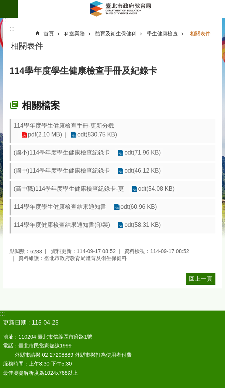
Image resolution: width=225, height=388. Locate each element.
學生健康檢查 (162, 34)
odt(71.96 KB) (142, 153)
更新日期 (15, 322)
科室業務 (74, 34)
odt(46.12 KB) (142, 171)
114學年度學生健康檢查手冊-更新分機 (64, 125)
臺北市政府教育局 (121, 9)
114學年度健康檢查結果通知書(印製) (62, 225)
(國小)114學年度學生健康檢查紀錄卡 (62, 152)
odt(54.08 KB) (156, 189)
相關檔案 (41, 105)
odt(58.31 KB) (142, 225)
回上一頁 (200, 279)
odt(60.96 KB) (138, 207)
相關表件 (200, 34)
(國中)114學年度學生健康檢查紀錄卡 (62, 170)
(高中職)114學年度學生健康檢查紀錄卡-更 (69, 189)
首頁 (49, 34)
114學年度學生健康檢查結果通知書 (60, 207)
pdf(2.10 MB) (45, 135)
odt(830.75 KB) (96, 135)
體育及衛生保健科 (115, 34)
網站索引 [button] (9, 9)
